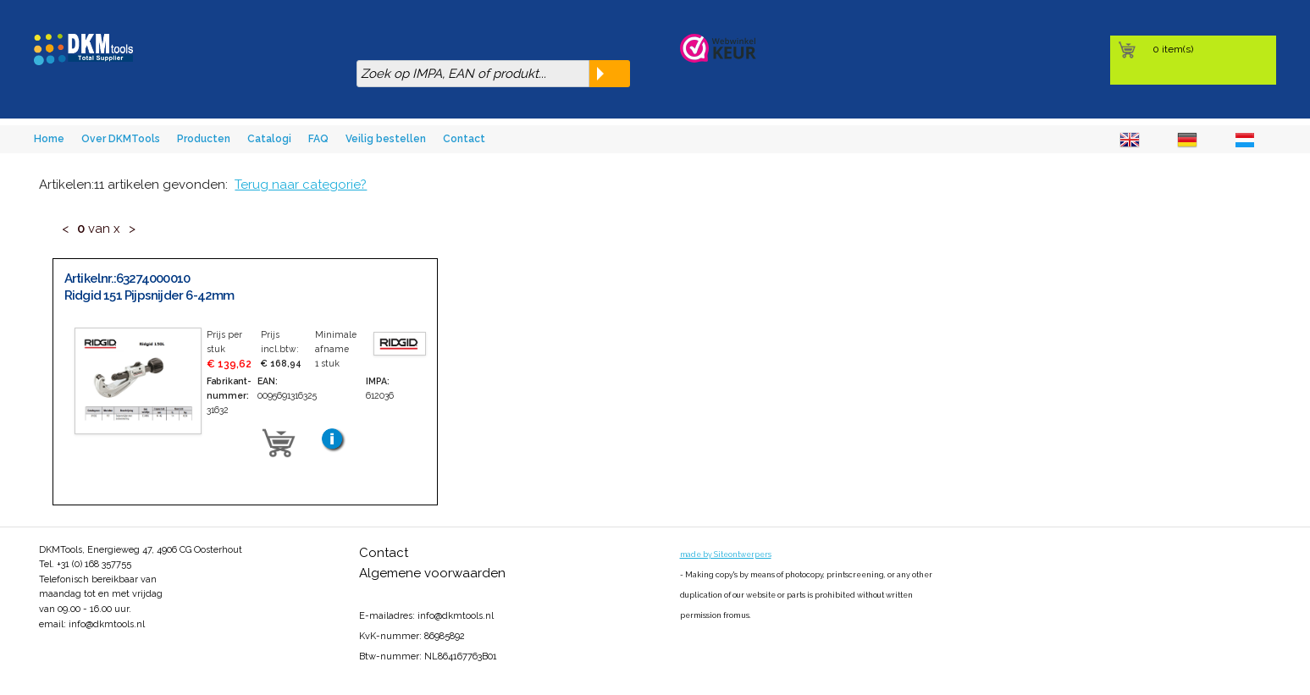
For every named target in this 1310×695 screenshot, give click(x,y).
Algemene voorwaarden (432, 573)
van (98, 228)
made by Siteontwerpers (725, 554)
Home (49, 139)
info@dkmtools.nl (107, 624)
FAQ (318, 139)
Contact (464, 139)
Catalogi (269, 139)
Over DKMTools (120, 139)
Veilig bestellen (385, 139)
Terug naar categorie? (301, 184)
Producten (203, 139)
